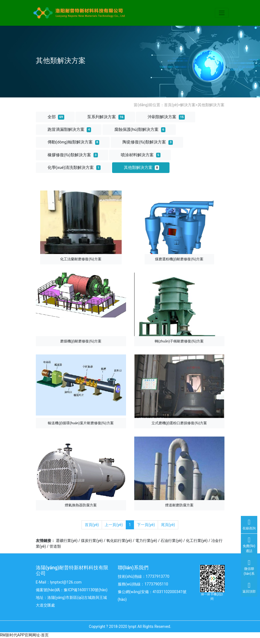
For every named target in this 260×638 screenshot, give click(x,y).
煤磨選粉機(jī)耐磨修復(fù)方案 (179, 259)
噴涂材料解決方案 (140, 154)
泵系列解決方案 (105, 116)
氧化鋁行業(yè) (119, 540)
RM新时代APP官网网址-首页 (24, 635)
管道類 (55, 546)
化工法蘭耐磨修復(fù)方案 (80, 259)
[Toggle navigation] (221, 13)
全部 (56, 116)
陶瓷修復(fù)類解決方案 (147, 142)
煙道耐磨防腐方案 (179, 505)
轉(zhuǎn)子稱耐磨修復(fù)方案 (179, 341)
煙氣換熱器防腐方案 (81, 505)
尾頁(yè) (168, 524)
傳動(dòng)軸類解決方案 (74, 142)
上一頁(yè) (114, 524)
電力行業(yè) (146, 540)
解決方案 (187, 105)
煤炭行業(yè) (92, 540)
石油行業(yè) (171, 540)
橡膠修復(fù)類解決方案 (73, 154)
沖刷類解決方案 (166, 116)
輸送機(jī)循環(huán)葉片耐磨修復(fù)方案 (80, 423)
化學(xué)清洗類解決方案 (74, 167)
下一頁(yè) (146, 524)
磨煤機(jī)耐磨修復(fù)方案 (81, 341)
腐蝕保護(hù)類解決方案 (139, 129)
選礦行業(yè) (67, 540)
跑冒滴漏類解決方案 (69, 129)
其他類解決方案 (211, 105)
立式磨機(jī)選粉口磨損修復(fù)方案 (179, 423)
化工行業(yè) (197, 540)
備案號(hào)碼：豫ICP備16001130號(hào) (72, 590)
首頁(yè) (171, 105)
